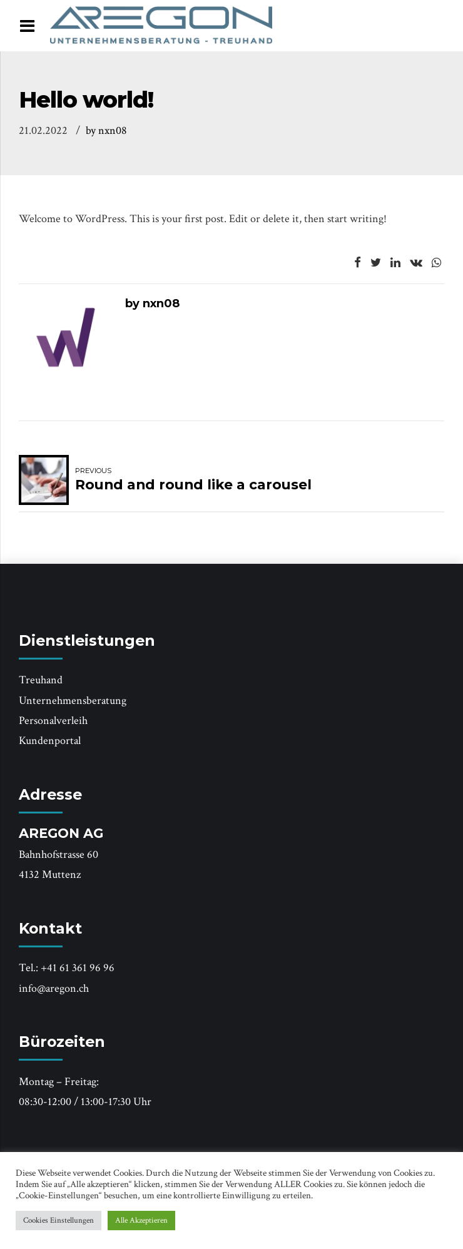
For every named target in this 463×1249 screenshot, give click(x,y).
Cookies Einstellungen (58, 1220)
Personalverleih (53, 720)
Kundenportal (50, 740)
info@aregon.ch (54, 988)
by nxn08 (106, 130)
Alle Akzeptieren (141, 1220)
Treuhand (41, 680)
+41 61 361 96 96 (77, 968)
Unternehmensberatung (72, 700)
